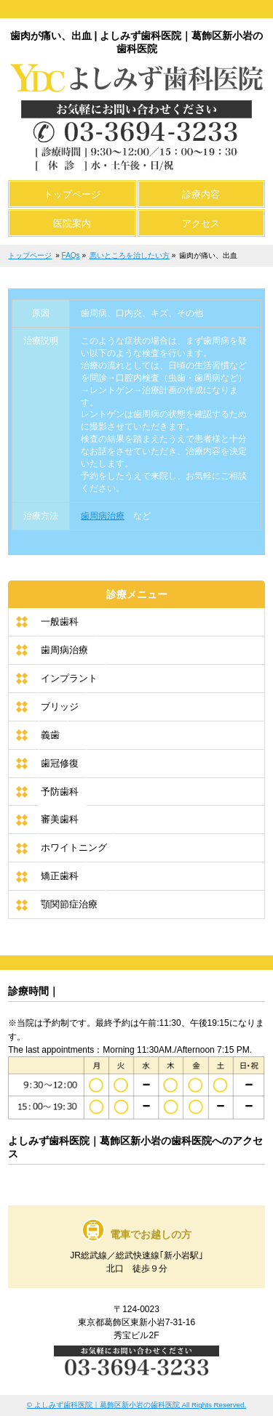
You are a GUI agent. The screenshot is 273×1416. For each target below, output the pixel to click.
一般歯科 (60, 621)
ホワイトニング (74, 847)
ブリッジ (60, 706)
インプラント (69, 678)
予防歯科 (60, 791)
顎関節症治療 (69, 904)
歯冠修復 (60, 763)
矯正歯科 (60, 875)
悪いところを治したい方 (130, 255)
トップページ (30, 255)
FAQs (71, 255)
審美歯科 (60, 819)
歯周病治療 (102, 516)
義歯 (50, 734)
